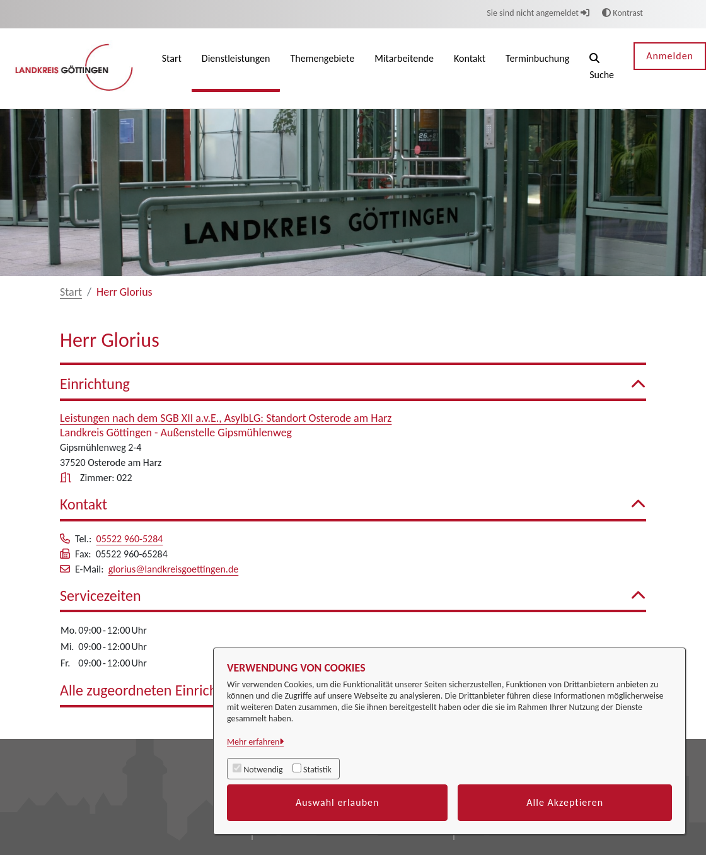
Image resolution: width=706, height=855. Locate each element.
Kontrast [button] (622, 13)
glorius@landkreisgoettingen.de (173, 569)
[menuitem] (172, 68)
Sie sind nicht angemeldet (538, 13)
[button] (601, 68)
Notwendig (262, 769)
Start (71, 292)
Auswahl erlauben (337, 802)
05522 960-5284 (129, 539)
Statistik (317, 769)
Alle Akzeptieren (564, 802)
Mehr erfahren (253, 741)
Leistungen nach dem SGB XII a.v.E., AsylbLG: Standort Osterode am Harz (225, 418)
